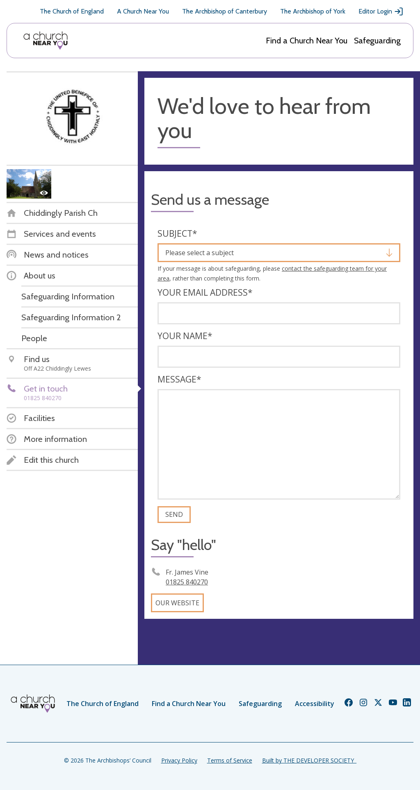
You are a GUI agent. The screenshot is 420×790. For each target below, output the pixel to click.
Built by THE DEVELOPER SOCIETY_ (309, 760)
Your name (185, 336)
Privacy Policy (179, 760)
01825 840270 (187, 581)
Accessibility (314, 703)
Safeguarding (377, 40)
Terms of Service (229, 760)
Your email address (205, 292)
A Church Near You (143, 11)
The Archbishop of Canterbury (224, 11)
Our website (177, 602)
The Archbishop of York (312, 11)
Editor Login (381, 11)
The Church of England (72, 11)
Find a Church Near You (306, 40)
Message (179, 379)
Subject (177, 233)
